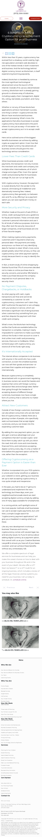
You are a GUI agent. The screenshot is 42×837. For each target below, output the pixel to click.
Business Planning (21, 44)
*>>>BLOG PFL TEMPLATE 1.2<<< (21, 639)
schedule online (19, 580)
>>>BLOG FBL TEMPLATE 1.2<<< (21, 610)
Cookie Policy (9, 820)
